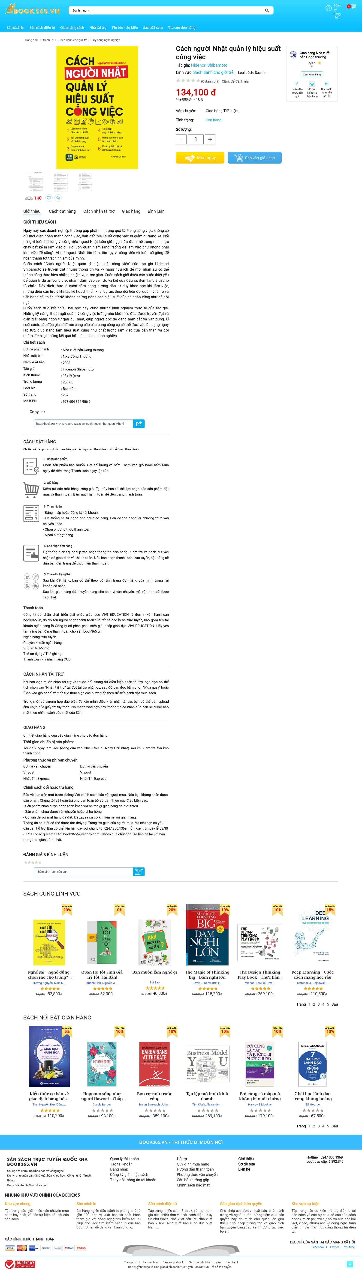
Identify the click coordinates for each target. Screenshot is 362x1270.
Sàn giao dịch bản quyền (205, 1258)
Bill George (312, 1100)
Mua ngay (206, 153)
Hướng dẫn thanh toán (195, 1165)
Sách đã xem (153, 23)
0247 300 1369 (331, 1153)
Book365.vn (153, 1138)
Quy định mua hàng (193, 1160)
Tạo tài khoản (121, 1160)
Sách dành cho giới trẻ (73, 36)
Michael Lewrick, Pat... (260, 979)
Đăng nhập (333, 9)
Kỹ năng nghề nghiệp (106, 36)
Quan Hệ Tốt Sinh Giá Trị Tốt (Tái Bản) (102, 971)
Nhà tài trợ (97, 23)
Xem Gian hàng (312, 70)
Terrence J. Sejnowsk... (312, 979)
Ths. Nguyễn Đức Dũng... (49, 1100)
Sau (335, 1000)
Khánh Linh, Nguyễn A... (102, 979)
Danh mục (79, 10)
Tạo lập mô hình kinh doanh (207, 1092)
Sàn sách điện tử (42, 23)
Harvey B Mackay (260, 1100)
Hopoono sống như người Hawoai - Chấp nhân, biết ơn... (102, 1092)
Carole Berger (102, 1100)
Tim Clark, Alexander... (207, 1100)
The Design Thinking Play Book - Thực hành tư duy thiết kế (260, 971)
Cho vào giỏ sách (260, 154)
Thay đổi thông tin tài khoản (133, 1176)
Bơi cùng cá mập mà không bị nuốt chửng (260, 1092)
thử (38, 194)
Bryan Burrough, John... (154, 1100)
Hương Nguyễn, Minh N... (49, 979)
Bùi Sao (155, 978)
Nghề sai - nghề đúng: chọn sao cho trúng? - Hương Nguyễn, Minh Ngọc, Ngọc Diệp (49, 971)
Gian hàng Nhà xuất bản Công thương (314, 51)
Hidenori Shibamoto (209, 61)
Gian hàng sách (72, 23)
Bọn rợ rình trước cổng (154, 1092)
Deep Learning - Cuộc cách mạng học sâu (313, 971)
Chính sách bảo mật (193, 1181)
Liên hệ (244, 1165)
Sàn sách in (15, 23)
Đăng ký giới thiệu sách (129, 1170)
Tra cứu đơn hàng (181, 23)
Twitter (334, 1243)
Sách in (260, 69)
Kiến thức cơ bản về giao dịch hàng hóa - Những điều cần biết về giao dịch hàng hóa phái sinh (49, 1092)
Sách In (48, 36)
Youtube (349, 1243)
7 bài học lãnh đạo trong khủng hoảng (312, 1092)
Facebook (317, 1243)
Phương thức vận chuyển (197, 1170)
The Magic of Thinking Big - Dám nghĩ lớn (207, 971)
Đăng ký (331, 5)
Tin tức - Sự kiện (125, 23)
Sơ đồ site (246, 1160)
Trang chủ (31, 36)
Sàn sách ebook (173, 1258)
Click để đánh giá (235, 77)
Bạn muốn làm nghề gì (154, 968)
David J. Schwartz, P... (207, 979)
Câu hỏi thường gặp (193, 1176)
